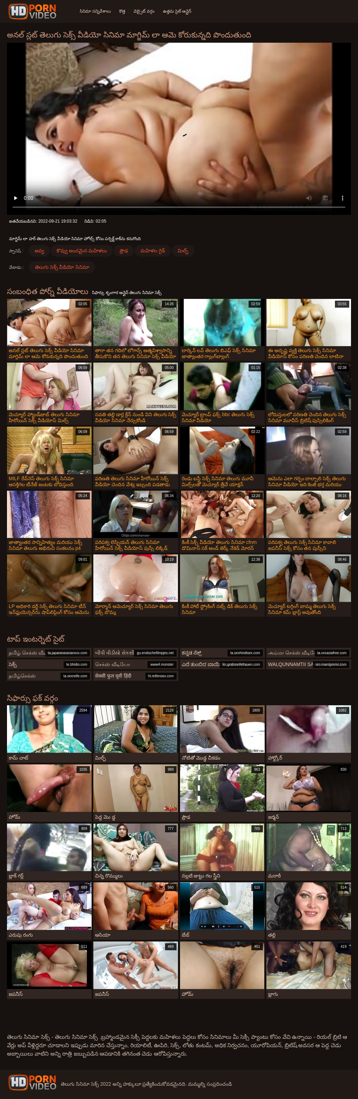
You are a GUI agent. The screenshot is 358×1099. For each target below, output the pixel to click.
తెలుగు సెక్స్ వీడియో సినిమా (62, 267)
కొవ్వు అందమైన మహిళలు (82, 250)
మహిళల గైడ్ (153, 250)
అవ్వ (39, 250)
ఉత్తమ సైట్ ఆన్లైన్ (177, 11)
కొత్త (122, 11)
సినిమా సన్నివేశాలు (95, 11)
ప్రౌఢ (124, 250)
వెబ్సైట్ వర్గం (144, 11)
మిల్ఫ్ (183, 250)
